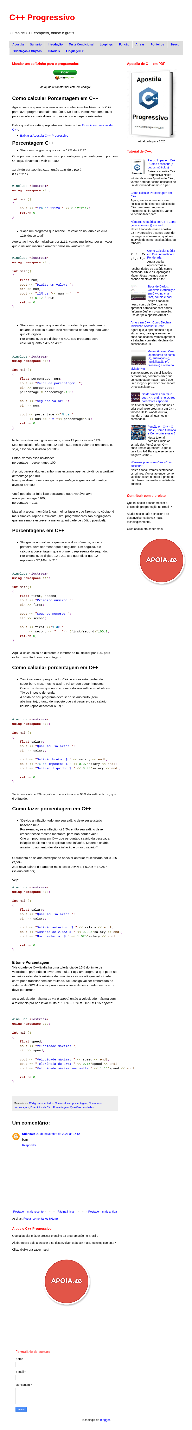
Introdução (55, 44)
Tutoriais (54, 51)
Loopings (106, 44)
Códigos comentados (41, 1103)
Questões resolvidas (82, 1107)
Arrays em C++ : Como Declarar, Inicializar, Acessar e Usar (152, 324)
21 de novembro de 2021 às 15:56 (58, 1133)
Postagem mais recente (28, 1211)
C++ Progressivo (42, 17)
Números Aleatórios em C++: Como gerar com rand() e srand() (153, 223)
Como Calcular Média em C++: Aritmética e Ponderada (161, 254)
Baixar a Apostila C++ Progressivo (44, 135)
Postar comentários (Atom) (40, 1218)
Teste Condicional (81, 44)
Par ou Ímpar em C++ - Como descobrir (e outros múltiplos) (161, 164)
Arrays (140, 44)
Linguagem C (75, 51)
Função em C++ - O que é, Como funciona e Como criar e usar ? (162, 430)
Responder (29, 1145)
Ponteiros (157, 44)
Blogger (105, 1420)
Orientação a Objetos (27, 51)
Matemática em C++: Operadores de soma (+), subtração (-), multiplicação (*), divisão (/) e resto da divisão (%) (153, 360)
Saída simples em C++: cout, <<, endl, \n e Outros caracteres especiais (158, 397)
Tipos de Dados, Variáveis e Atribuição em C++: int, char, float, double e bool (161, 291)
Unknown (28, 1133)
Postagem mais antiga (102, 1211)
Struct (174, 44)
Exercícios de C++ (41, 1107)
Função (124, 44)
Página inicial (66, 1211)
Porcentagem (61, 1107)
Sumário (35, 44)
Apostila (18, 44)
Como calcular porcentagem (71, 1103)
